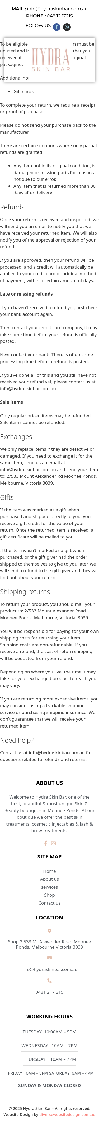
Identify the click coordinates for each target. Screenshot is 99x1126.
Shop (49, 895)
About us (49, 879)
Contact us (49, 903)
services (49, 887)
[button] (92, 55)
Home (49, 871)
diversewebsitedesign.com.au (67, 1114)
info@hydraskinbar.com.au (50, 8)
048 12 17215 (49, 16)
